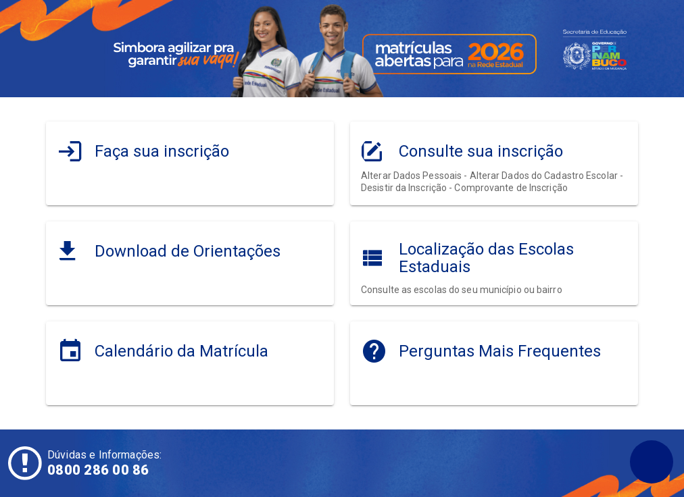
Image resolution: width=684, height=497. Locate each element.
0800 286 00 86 (98, 470)
